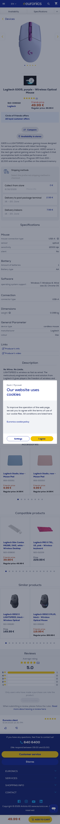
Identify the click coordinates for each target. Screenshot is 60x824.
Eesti (9, 385)
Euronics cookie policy (18, 421)
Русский (18, 385)
